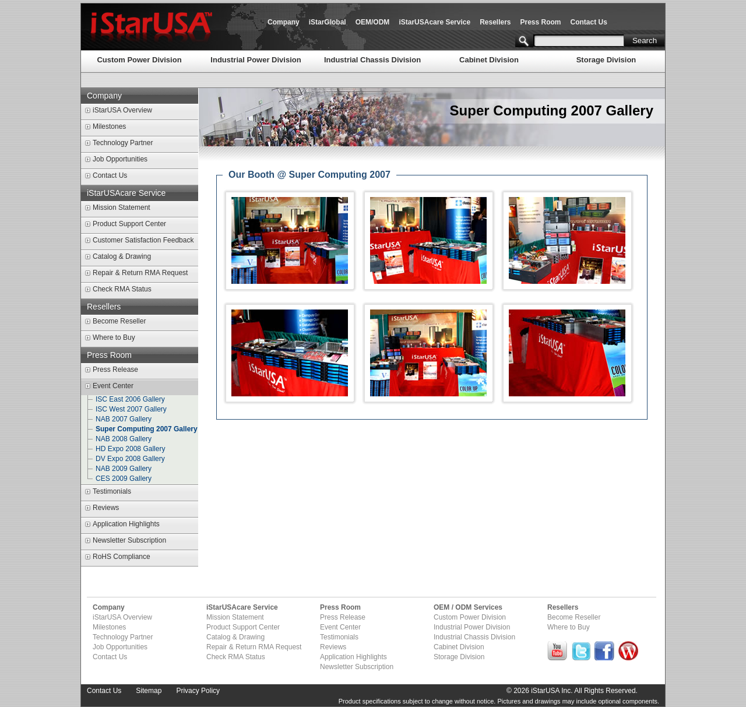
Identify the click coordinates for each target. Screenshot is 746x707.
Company (284, 22)
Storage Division (606, 59)
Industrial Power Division (255, 59)
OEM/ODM (373, 22)
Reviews (106, 508)
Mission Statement (121, 207)
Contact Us (589, 22)
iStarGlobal (327, 22)
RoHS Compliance (121, 557)
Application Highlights (126, 524)
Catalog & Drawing (122, 256)
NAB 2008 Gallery (124, 439)
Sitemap (148, 691)
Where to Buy (114, 337)
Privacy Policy (198, 691)
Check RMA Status (122, 289)
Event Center (113, 386)
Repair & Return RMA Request (140, 273)
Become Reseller (119, 321)
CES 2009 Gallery (124, 478)
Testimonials (112, 491)
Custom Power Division (139, 59)
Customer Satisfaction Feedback (143, 240)
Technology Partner (123, 143)
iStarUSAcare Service (434, 22)
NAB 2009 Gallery (124, 469)
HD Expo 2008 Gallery (130, 449)
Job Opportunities (120, 159)
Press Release (115, 369)
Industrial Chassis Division (372, 59)
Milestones (109, 126)
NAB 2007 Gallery (124, 419)
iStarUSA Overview (122, 110)
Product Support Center (129, 224)
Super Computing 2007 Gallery (147, 429)
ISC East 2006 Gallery (130, 399)
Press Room (540, 22)
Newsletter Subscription (129, 540)
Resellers (495, 22)
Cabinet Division (489, 59)
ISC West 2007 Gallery (131, 409)
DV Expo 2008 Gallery (130, 459)
